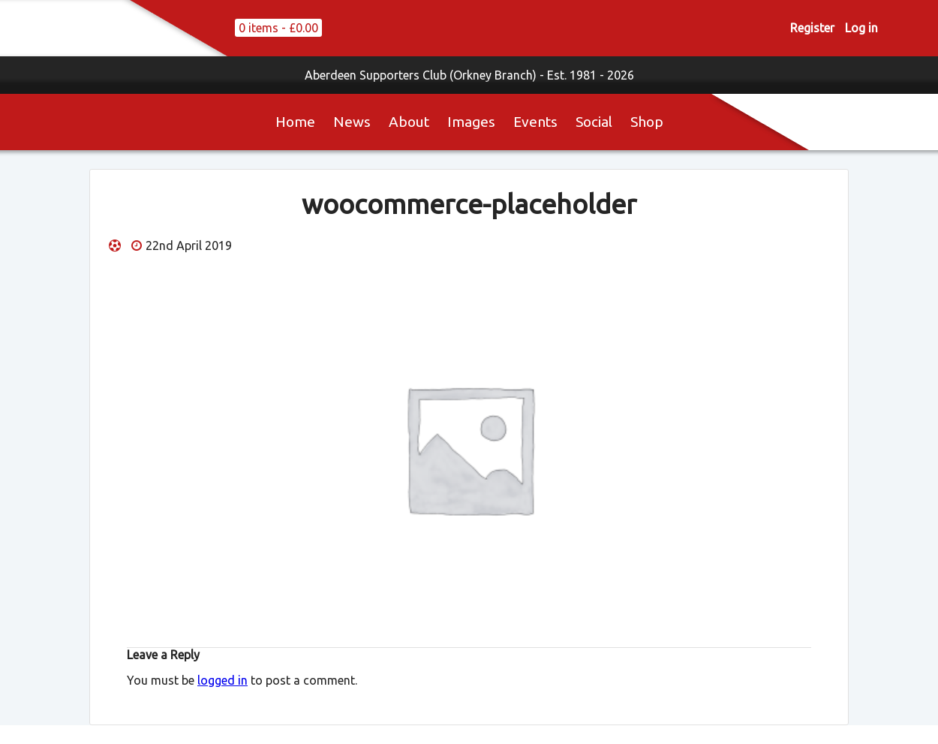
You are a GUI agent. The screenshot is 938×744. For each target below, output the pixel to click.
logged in (222, 680)
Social (594, 121)
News (352, 121)
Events (535, 121)
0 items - (278, 28)
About (409, 121)
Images (471, 121)
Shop (646, 121)
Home (295, 121)
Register (812, 28)
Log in (861, 28)
